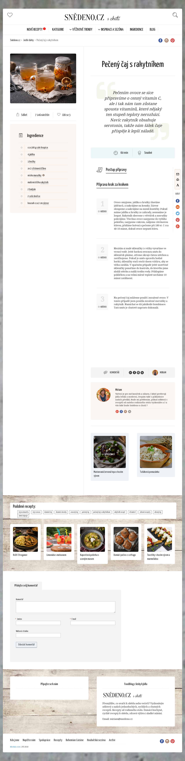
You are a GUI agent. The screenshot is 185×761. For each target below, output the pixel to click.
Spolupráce (44, 740)
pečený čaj (85, 512)
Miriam (163, 372)
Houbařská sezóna (96, 740)
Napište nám (29, 740)
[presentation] (34, 654)
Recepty (58, 740)
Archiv (112, 740)
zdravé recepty (145, 512)
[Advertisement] (43, 262)
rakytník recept (119, 512)
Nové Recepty (34, 29)
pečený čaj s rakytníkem (101, 512)
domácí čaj (48, 512)
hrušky (32, 161)
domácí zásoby (61, 512)
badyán (32, 189)
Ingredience (136, 29)
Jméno (19, 619)
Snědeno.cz (15, 40)
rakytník (44, 182)
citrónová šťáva (39, 168)
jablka (32, 154)
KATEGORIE (58, 29)
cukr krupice (42, 147)
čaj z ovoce (36, 512)
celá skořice (34, 196)
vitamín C (132, 512)
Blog (152, 29)
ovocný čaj (74, 512)
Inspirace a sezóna (112, 29)
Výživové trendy (82, 29)
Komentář (114, 372)
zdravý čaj (157, 512)
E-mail (73, 619)
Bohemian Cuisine (75, 740)
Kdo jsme (14, 740)
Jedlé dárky (28, 40)
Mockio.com (15, 747)
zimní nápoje (23, 516)
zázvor (46, 203)
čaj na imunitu (24, 512)
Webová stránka (22, 631)
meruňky (37, 175)
